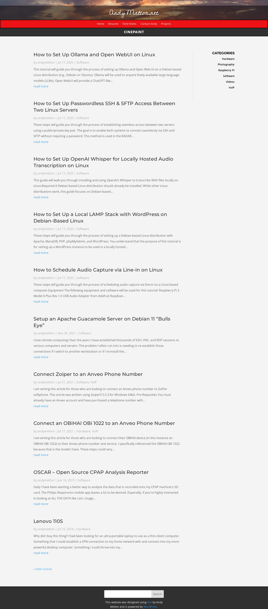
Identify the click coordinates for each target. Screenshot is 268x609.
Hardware (83, 431)
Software (82, 63)
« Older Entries (43, 569)
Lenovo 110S (48, 521)
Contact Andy (149, 24)
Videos (228, 81)
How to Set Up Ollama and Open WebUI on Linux (94, 55)
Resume (113, 24)
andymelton (46, 63)
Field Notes (129, 24)
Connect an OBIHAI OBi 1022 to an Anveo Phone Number (104, 423)
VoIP (93, 382)
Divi (149, 602)
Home (100, 24)
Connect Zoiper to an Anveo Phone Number (88, 374)
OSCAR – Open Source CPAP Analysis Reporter (91, 472)
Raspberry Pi (225, 70)
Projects (166, 24)
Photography (224, 64)
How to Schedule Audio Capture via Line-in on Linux (98, 270)
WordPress (150, 606)
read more (41, 87)
